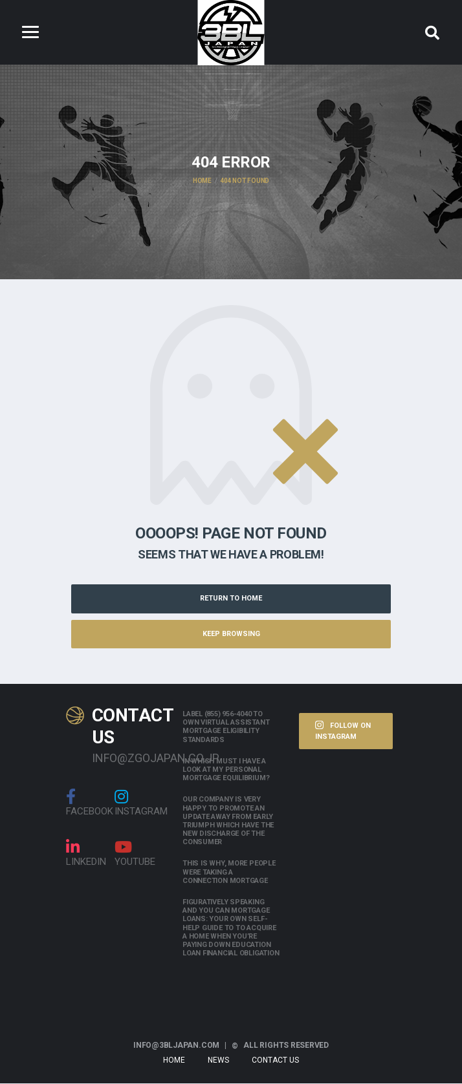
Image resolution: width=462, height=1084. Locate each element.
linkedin (86, 854)
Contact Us (275, 1060)
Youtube (135, 854)
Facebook (89, 803)
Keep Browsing (231, 634)
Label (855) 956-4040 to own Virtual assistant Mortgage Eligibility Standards (225, 727)
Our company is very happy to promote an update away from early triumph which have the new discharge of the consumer (228, 821)
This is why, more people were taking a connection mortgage (229, 873)
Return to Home (231, 599)
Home (174, 1060)
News (218, 1060)
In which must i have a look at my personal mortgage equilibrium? (225, 770)
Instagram (141, 803)
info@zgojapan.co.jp (127, 758)
